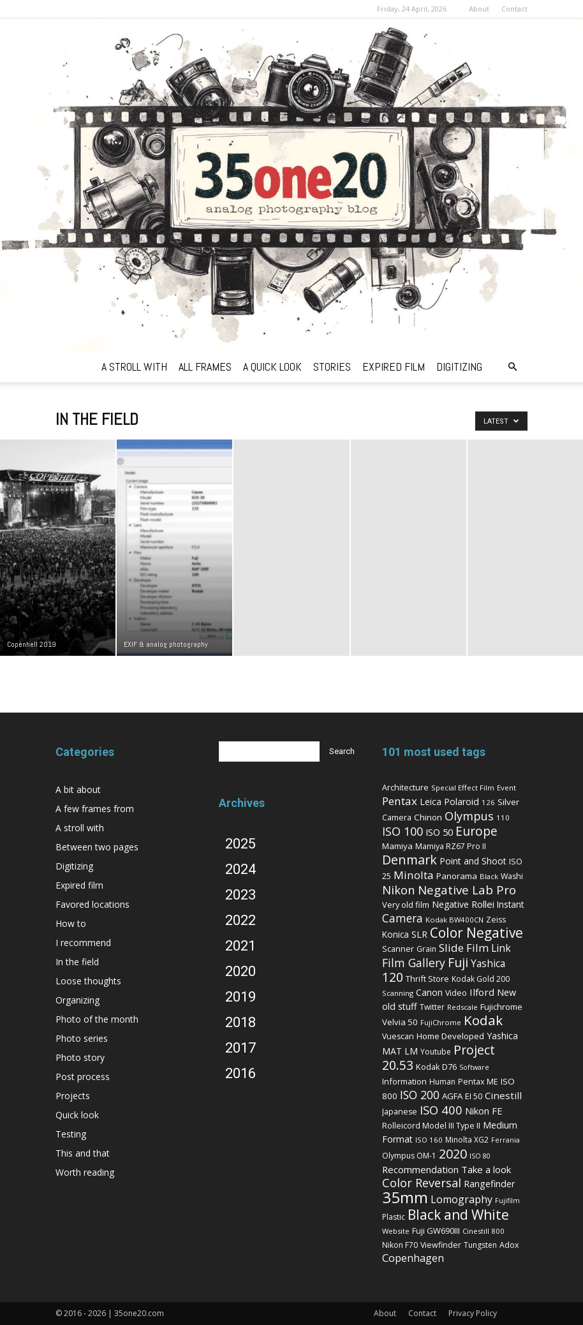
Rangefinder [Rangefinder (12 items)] (489, 1184)
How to (70, 923)
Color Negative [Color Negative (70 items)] (476, 933)
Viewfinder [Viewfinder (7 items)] (440, 1245)
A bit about (78, 789)
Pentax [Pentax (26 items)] (399, 801)
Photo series (81, 1038)
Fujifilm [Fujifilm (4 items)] (507, 1200)
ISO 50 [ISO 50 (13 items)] (439, 831)
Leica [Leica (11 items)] (430, 802)
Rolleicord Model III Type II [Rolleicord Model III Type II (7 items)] (431, 1125)
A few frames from (94, 809)
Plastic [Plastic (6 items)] (393, 1216)
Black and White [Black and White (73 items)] (458, 1214)
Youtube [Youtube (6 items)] (435, 1051)
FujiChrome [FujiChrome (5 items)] (440, 1022)
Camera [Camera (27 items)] (402, 918)
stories (332, 366)
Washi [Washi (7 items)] (512, 876)
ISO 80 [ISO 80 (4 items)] (480, 1155)
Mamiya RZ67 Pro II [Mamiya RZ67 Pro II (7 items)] (450, 846)
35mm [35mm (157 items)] (405, 1197)
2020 (240, 971)
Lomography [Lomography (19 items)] (461, 1199)
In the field (77, 962)
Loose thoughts (88, 981)
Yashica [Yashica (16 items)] (488, 963)
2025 (240, 844)
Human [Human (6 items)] (442, 1081)
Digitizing (74, 866)
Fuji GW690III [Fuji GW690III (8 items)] (436, 1230)
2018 (240, 1022)
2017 (240, 1048)
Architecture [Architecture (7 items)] (405, 787)
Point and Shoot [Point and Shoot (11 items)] (472, 861)
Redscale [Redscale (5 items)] (462, 1007)
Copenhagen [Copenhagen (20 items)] (413, 1258)
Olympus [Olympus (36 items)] (469, 816)
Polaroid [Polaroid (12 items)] (461, 802)
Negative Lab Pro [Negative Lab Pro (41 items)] (467, 890)
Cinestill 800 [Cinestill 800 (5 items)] (483, 1231)
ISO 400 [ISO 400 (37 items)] (441, 1110)
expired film (393, 366)
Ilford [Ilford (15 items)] (481, 992)
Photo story (80, 1057)
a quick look (272, 366)
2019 (240, 997)
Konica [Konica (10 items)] (395, 934)
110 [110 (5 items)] (503, 817)
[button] (512, 367)
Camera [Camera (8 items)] (396, 817)
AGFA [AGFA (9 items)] (452, 1096)
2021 (240, 946)
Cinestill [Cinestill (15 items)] (503, 1095)
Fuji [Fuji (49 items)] (458, 962)
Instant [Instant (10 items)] (510, 904)
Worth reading (84, 1172)
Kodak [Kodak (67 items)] (483, 1020)
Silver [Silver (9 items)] (508, 802)
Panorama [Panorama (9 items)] (456, 876)
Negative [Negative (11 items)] (450, 904)
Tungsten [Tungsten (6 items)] (480, 1245)
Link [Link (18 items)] (501, 948)
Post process (82, 1076)
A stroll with (79, 828)
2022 (240, 920)
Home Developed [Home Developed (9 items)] (450, 1036)
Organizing (77, 1000)
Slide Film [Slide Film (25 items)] (464, 947)
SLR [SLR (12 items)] (419, 934)
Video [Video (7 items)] (456, 993)
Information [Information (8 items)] (404, 1081)
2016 (240, 1073)
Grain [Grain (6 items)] (426, 949)
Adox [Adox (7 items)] (509, 1245)
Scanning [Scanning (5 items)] (397, 993)
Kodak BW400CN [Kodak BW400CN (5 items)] (454, 919)
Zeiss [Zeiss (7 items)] (496, 919)
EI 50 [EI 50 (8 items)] (473, 1096)
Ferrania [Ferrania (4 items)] (505, 1140)
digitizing (459, 366)
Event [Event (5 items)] (506, 787)
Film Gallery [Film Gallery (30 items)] (413, 962)
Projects (72, 1096)
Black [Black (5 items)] (489, 876)
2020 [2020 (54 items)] (453, 1153)
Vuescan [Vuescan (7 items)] (398, 1036)
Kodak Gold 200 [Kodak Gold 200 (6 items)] (481, 978)
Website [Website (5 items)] (396, 1231)
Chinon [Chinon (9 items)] (428, 817)
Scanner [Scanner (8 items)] (398, 948)
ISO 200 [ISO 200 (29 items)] (419, 1094)
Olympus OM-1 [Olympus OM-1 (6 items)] (409, 1155)
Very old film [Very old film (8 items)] (405, 904)
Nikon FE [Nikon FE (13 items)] (484, 1110)
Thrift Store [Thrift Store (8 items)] (427, 978)
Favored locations (92, 904)
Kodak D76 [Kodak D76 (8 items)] (436, 1066)
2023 (240, 895)
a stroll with (134, 366)
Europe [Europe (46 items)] (476, 831)
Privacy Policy (472, 1313)
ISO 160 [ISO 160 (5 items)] (429, 1139)
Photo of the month (96, 1019)
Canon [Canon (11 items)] (429, 992)
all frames (205, 366)
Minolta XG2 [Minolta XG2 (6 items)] (467, 1139)
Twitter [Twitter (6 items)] (432, 1007)
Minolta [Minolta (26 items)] (414, 875)
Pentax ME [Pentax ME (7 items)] (478, 1081)
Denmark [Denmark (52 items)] (409, 859)
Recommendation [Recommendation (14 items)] (420, 1169)
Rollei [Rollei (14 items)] (482, 904)
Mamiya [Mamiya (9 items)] (397, 846)
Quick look (77, 1115)
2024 (240, 869)
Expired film (79, 885)
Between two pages (96, 847)
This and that (82, 1153)
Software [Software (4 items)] (474, 1067)
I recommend (83, 942)
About (479, 8)
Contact (514, 8)
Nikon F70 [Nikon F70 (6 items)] (400, 1245)
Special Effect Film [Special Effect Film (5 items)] (462, 787)
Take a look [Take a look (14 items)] (486, 1169)
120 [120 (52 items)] (392, 977)
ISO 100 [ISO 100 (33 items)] (402, 831)
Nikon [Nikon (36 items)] (398, 890)
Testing (70, 1134)
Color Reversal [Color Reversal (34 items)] (421, 1182)
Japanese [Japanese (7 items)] (399, 1111)
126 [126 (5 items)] (488, 802)
